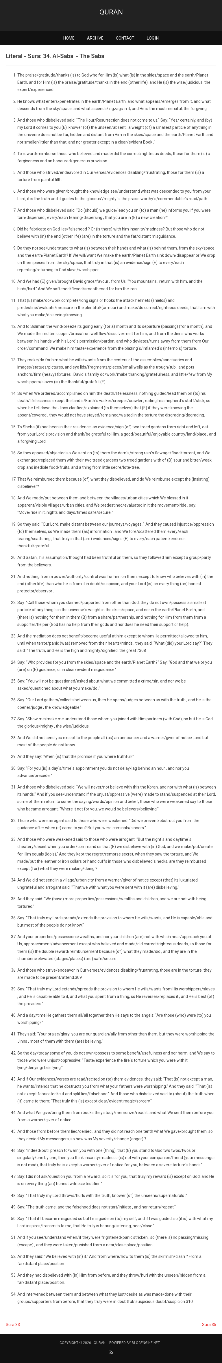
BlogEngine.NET (146, 1343)
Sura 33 (13, 1324)
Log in (153, 38)
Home (69, 38)
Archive (95, 38)
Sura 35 (209, 1324)
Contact (125, 38)
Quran (111, 12)
